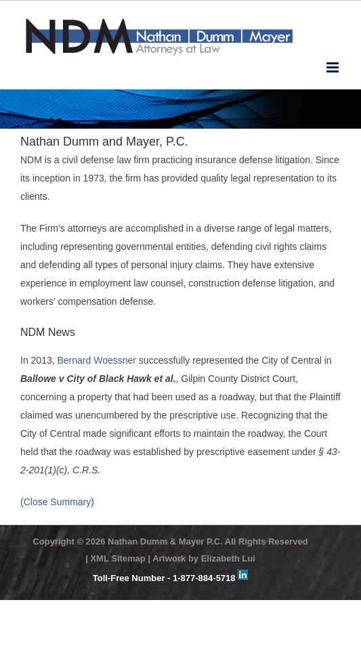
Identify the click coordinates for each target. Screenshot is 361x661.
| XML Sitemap (115, 558)
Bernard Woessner (97, 360)
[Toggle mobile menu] (333, 67)
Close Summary (57, 501)
